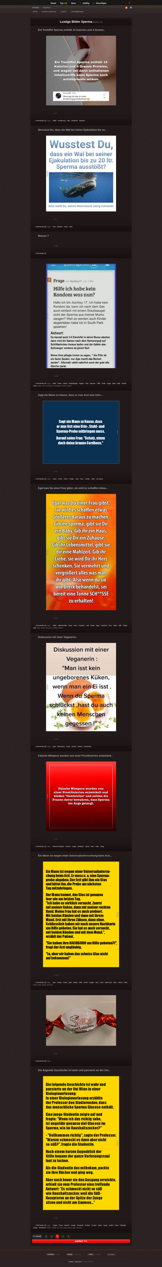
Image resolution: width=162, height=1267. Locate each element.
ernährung (61, 121)
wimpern (81, 846)
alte (68, 121)
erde (103, 383)
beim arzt (108, 982)
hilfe (98, 383)
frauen (68, 846)
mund (120, 982)
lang (102, 846)
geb (54, 746)
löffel (54, 121)
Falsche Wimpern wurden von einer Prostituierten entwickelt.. (75, 755)
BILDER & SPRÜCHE (49, 11)
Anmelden (35, 7)
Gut (38, 113)
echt (102, 982)
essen (74, 746)
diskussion (61, 746)
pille (114, 383)
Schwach (47, 113)
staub (65, 383)
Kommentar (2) (40, 121)
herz (75, 625)
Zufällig (84, 3)
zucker (94, 1225)
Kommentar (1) (40, 846)
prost (87, 846)
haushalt (80, 1225)
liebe (115, 625)
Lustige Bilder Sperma (76, 21)
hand (92, 625)
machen (82, 625)
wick (97, 846)
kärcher (92, 383)
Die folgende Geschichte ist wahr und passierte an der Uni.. (74, 1070)
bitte (125, 982)
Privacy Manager (88, 1261)
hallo (59, 383)
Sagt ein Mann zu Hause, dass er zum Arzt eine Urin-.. (70, 395)
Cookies (71, 1261)
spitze (111, 1225)
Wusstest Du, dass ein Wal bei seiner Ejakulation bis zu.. (72, 129)
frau (82, 479)
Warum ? (43, 235)
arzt (77, 479)
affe (120, 625)
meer (66, 227)
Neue (73, 3)
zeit (88, 625)
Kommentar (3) (40, 982)
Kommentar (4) (40, 383)
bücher (87, 1225)
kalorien (82, 121)
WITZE (35, 11)
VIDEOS (63, 11)
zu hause (100, 479)
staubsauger (73, 383)
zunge (73, 1225)
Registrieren (47, 7)
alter (54, 383)
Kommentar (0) (40, 253)
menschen (87, 746)
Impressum (78, 1261)
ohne (86, 982)
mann (60, 479)
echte (75, 982)
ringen (72, 479)
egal (97, 625)
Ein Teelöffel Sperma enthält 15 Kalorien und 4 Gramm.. (71, 29)
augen (82, 383)
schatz (87, 479)
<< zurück (37, 1236)
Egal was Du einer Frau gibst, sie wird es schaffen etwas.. (73, 488)
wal (54, 227)
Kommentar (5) (40, 227)
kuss (68, 746)
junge (35, 1228)
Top (63, 3)
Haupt (53, 3)
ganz (100, 1225)
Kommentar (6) (40, 746)
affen (55, 625)
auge (109, 383)
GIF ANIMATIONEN (76, 11)
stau (35, 386)
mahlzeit (104, 625)
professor (43, 1228)
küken (80, 746)
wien (117, 1225)
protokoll (75, 121)
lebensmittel (63, 625)
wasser (60, 227)
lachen (67, 1225)
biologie (123, 1225)
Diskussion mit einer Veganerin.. (57, 637)
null (87, 383)
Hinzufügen (99, 3)
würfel (124, 383)
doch (66, 479)
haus (55, 479)
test (71, 227)
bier (54, 982)
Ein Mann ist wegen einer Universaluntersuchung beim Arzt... (75, 855)
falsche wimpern (58, 846)
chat (93, 479)
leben (125, 625)
